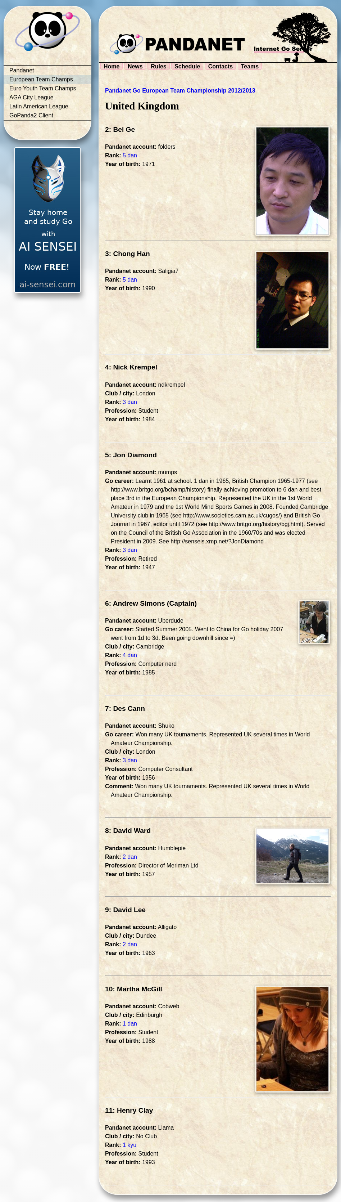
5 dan (130, 155)
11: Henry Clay (129, 1110)
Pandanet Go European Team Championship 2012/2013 (180, 91)
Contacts (220, 66)
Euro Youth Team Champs (42, 88)
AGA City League (31, 97)
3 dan (130, 402)
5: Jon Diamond (131, 455)
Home (111, 66)
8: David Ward (128, 830)
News (135, 66)
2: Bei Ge (120, 129)
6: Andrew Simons (135, 603)
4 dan (130, 655)
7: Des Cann (125, 708)
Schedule (187, 66)
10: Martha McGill (133, 989)
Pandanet (21, 70)
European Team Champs (41, 79)
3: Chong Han (127, 253)
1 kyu (129, 1145)
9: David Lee (125, 910)
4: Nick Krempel (131, 367)
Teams (250, 66)
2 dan (130, 857)
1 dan (130, 1024)
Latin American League (38, 106)
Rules (159, 66)
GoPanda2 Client (31, 115)
